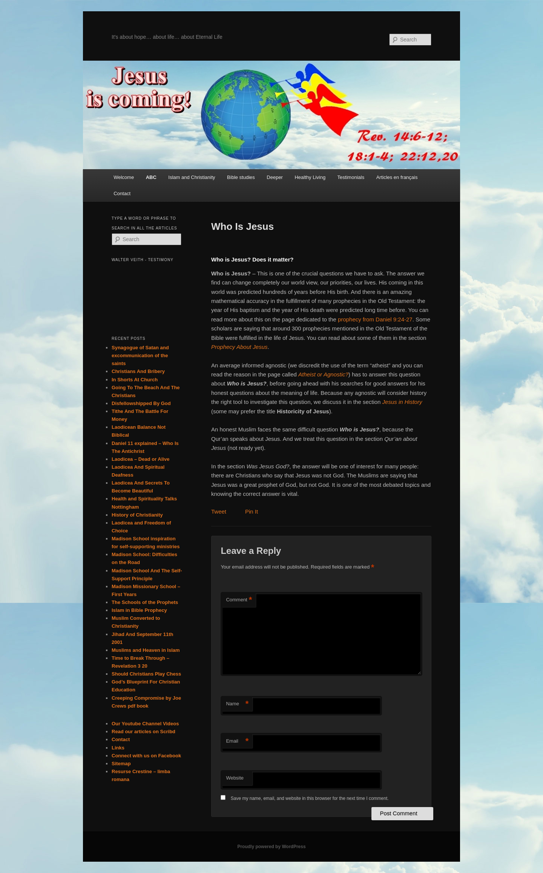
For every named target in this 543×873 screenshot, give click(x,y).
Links (118, 748)
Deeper (275, 177)
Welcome (124, 177)
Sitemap (121, 763)
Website (235, 778)
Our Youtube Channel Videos (145, 723)
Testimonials (351, 177)
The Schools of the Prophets (145, 602)
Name (237, 704)
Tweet (218, 511)
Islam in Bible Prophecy (139, 610)
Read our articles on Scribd (143, 731)
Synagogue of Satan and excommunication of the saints (140, 355)
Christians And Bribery (138, 371)
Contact (122, 193)
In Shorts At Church (135, 379)
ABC (151, 177)
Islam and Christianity (191, 177)
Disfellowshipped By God (141, 403)
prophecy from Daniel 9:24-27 (375, 319)
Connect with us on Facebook (146, 755)
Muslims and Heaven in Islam (146, 650)
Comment (239, 600)
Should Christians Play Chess (146, 674)
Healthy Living (310, 177)
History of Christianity (137, 515)
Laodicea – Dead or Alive (140, 459)
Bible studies (241, 177)
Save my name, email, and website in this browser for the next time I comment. (310, 798)
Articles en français (397, 177)
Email (237, 741)
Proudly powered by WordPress (271, 846)
